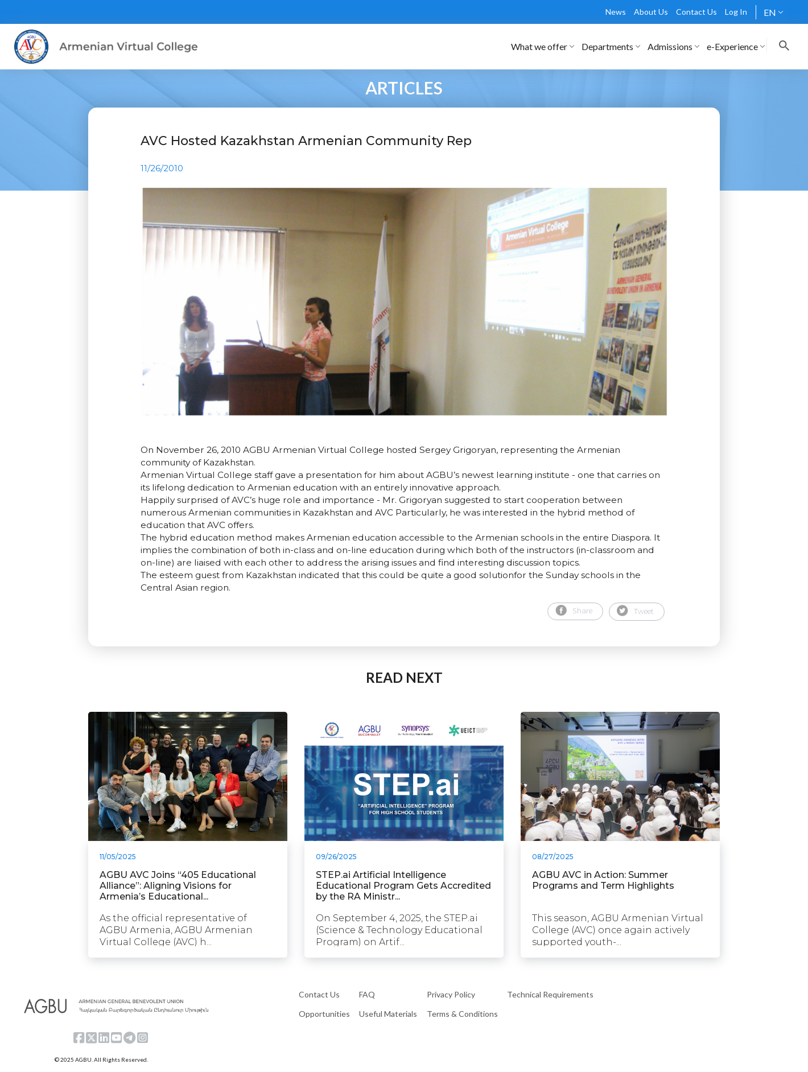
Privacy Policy (451, 994)
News (615, 12)
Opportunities (324, 1014)
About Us (651, 12)
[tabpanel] (404, 301)
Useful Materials (388, 1014)
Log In (736, 12)
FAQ (367, 994)
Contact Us (696, 12)
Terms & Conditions (462, 1014)
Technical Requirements (550, 994)
